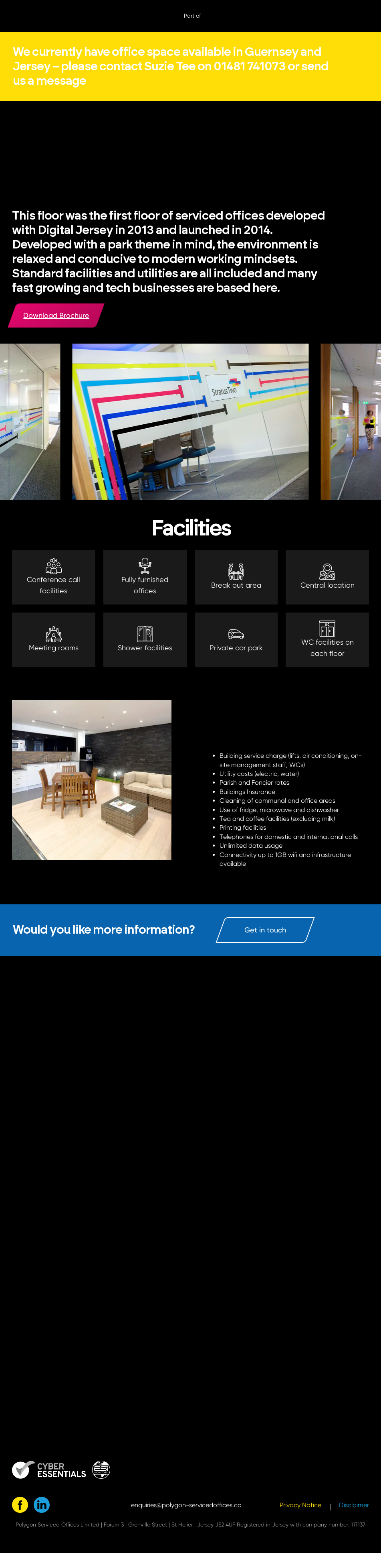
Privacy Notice (300, 1505)
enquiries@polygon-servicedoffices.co (186, 1505)
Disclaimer (354, 1505)
